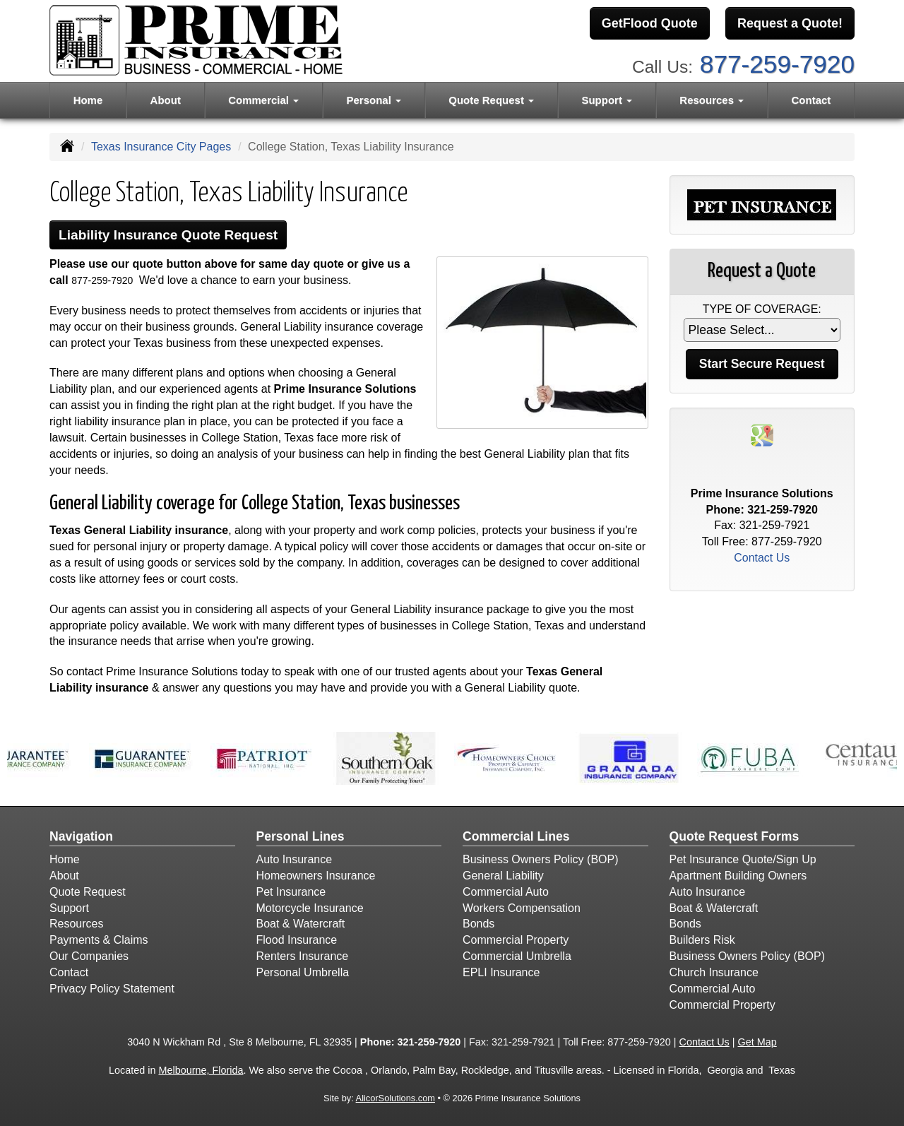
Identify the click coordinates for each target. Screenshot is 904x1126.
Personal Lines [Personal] (300, 836)
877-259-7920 (777, 64)
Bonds (478, 924)
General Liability (503, 876)
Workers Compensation (522, 908)
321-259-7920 (782, 510)
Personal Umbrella (303, 972)
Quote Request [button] (491, 100)
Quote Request (87, 892)
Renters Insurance (302, 956)
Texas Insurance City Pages (161, 147)
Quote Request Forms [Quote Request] (734, 836)
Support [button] (606, 100)
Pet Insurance (291, 892)
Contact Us (762, 558)
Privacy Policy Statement (111, 989)
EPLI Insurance (501, 972)
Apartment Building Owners (738, 876)
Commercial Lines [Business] (516, 836)
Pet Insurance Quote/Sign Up (743, 859)
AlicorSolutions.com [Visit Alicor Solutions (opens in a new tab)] (395, 1098)
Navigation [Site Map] (81, 836)
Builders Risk (702, 940)
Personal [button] (373, 100)
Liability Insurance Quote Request (168, 234)
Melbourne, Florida (200, 1070)
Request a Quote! (790, 23)
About (165, 100)
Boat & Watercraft (300, 924)
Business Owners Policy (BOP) (541, 859)
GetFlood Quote (650, 23)
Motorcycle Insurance (310, 908)
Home (88, 100)
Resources (76, 924)
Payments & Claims (98, 940)
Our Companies (89, 956)
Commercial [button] (263, 100)
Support (69, 908)
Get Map (757, 1042)
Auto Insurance (294, 859)
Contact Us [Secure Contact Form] (704, 1042)
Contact (811, 100)
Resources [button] (711, 100)
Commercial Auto (506, 892)
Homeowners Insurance (316, 876)
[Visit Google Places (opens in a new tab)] (762, 434)
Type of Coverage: (762, 309)
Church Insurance (714, 972)
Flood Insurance (297, 940)
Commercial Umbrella (517, 956)
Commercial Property (516, 940)
